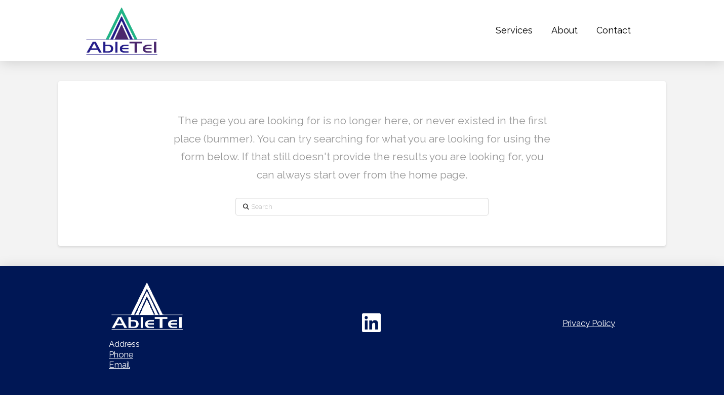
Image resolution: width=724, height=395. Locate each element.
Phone (121, 354)
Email (119, 365)
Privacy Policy (588, 323)
